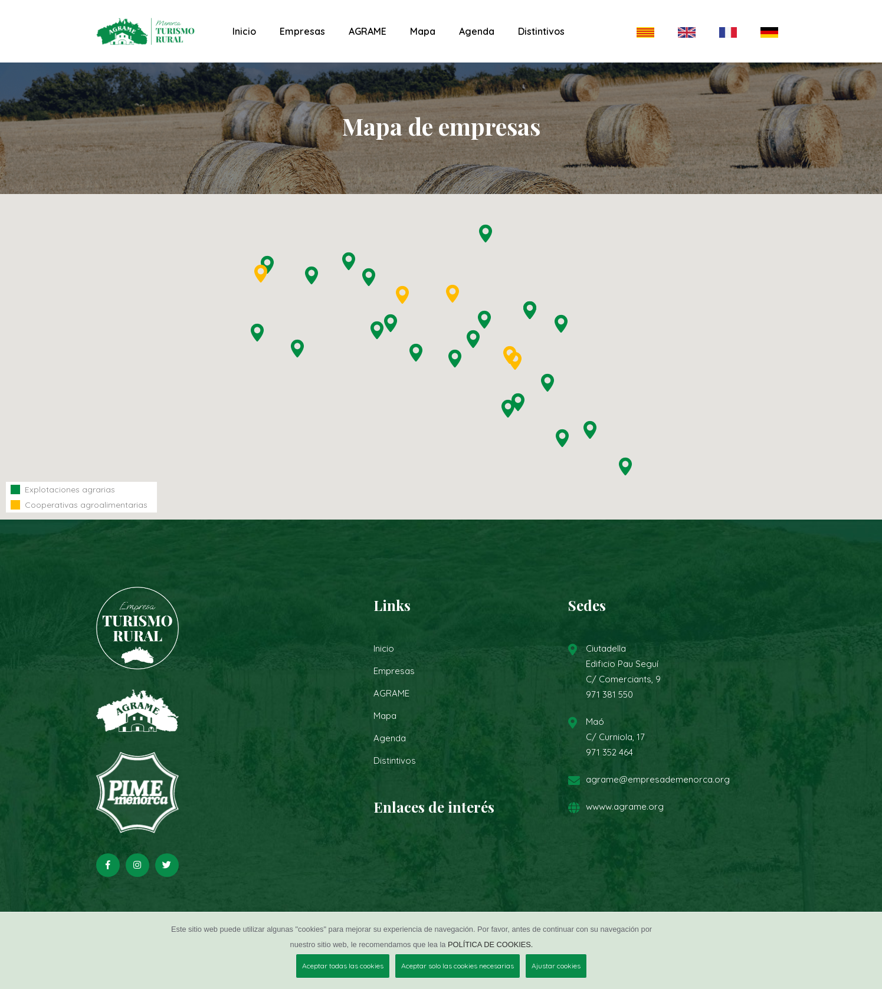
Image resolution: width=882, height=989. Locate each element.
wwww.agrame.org (625, 806)
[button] (297, 348)
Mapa (422, 31)
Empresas (302, 31)
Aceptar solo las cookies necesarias (457, 965)
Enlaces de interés (433, 806)
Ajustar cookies (556, 965)
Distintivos (541, 31)
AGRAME (367, 31)
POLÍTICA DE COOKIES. (490, 944)
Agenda (476, 31)
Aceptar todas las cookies (342, 965)
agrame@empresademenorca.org (658, 779)
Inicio (244, 31)
